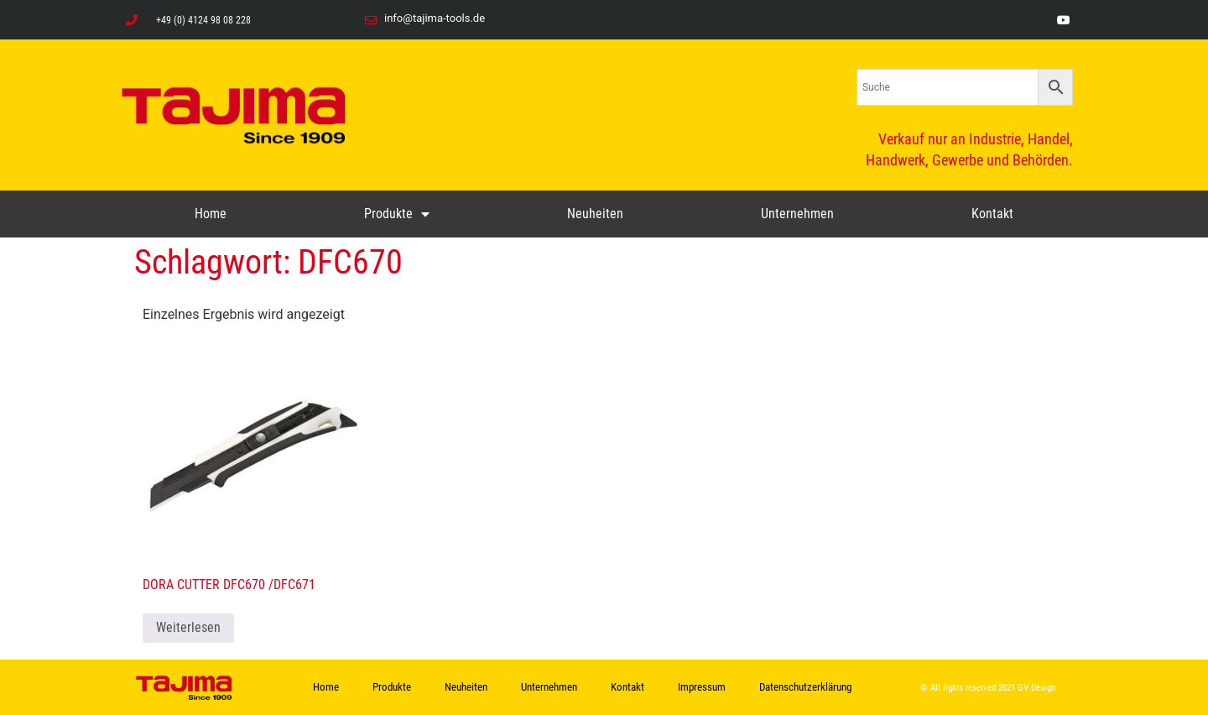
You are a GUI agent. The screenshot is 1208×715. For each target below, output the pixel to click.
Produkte (397, 214)
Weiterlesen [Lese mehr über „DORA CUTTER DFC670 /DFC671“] (188, 627)
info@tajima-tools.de (434, 18)
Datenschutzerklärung (805, 687)
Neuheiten (595, 214)
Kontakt (992, 214)
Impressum (702, 687)
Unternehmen (797, 214)
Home (210, 214)
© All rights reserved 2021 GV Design (987, 687)
